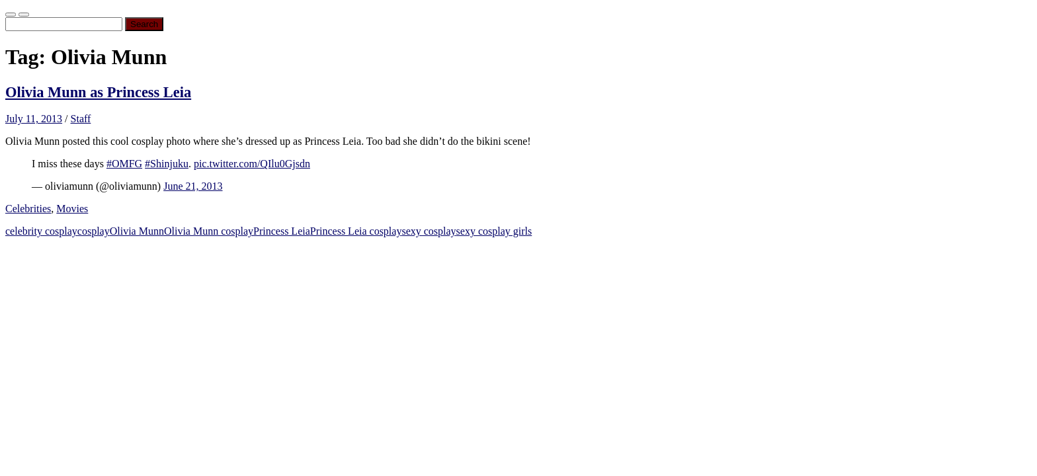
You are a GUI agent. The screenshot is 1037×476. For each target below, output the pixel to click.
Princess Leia (281, 231)
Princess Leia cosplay (356, 231)
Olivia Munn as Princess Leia (98, 92)
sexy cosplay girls (494, 231)
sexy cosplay (428, 231)
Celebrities (28, 208)
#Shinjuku (166, 163)
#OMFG (124, 163)
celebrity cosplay (41, 231)
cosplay (93, 231)
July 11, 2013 (33, 118)
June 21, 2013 (192, 186)
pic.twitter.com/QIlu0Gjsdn (252, 163)
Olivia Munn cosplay (208, 231)
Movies (72, 208)
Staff (81, 118)
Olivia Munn (137, 231)
